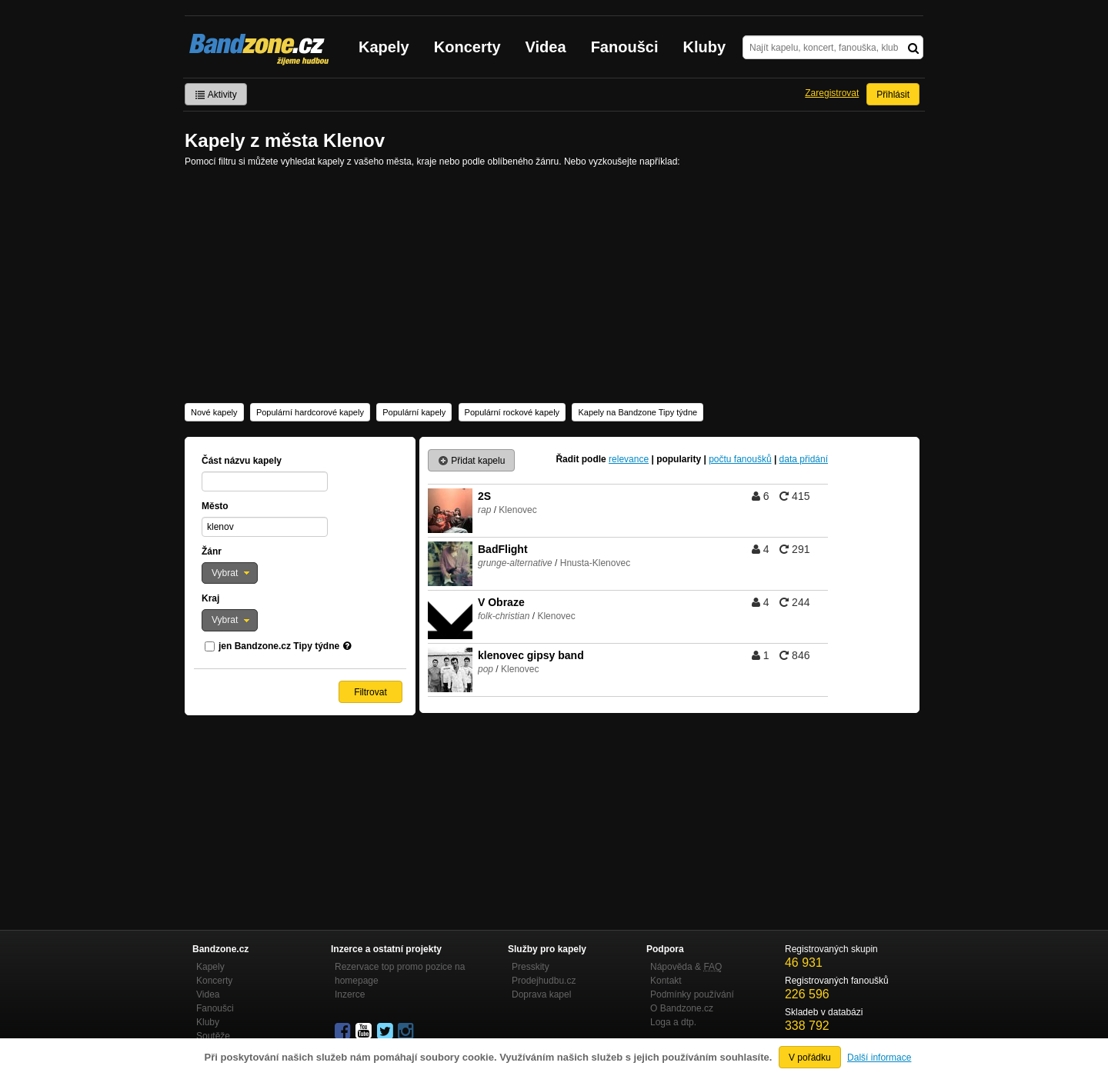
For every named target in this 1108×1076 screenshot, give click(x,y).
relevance (629, 459)
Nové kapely (214, 412)
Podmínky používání (692, 994)
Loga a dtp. (673, 1022)
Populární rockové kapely (512, 412)
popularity (678, 459)
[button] (230, 573)
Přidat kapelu (471, 460)
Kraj (210, 598)
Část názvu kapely (242, 460)
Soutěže (213, 1036)
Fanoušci (625, 46)
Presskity (530, 966)
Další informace (879, 1057)
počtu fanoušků (740, 459)
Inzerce (350, 994)
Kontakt (666, 980)
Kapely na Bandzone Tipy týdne (637, 412)
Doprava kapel (541, 994)
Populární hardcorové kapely (310, 412)
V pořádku (810, 1057)
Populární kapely (414, 412)
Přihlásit (892, 94)
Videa (546, 46)
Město (215, 506)
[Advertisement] (554, 283)
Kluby (704, 46)
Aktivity (216, 94)
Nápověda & (686, 966)
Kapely (384, 46)
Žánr (212, 551)
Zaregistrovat (832, 93)
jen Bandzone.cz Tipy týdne (279, 646)
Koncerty (467, 46)
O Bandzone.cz (681, 1008)
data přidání (803, 459)
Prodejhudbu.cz (544, 980)
